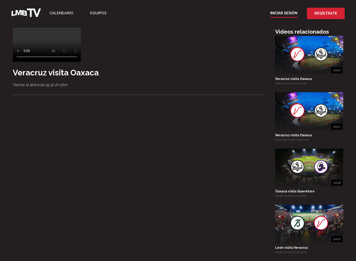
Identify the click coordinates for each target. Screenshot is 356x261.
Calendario (61, 13)
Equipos (98, 13)
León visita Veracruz (291, 247)
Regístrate (325, 13)
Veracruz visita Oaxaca (293, 79)
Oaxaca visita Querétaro (294, 191)
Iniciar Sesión (283, 13)
